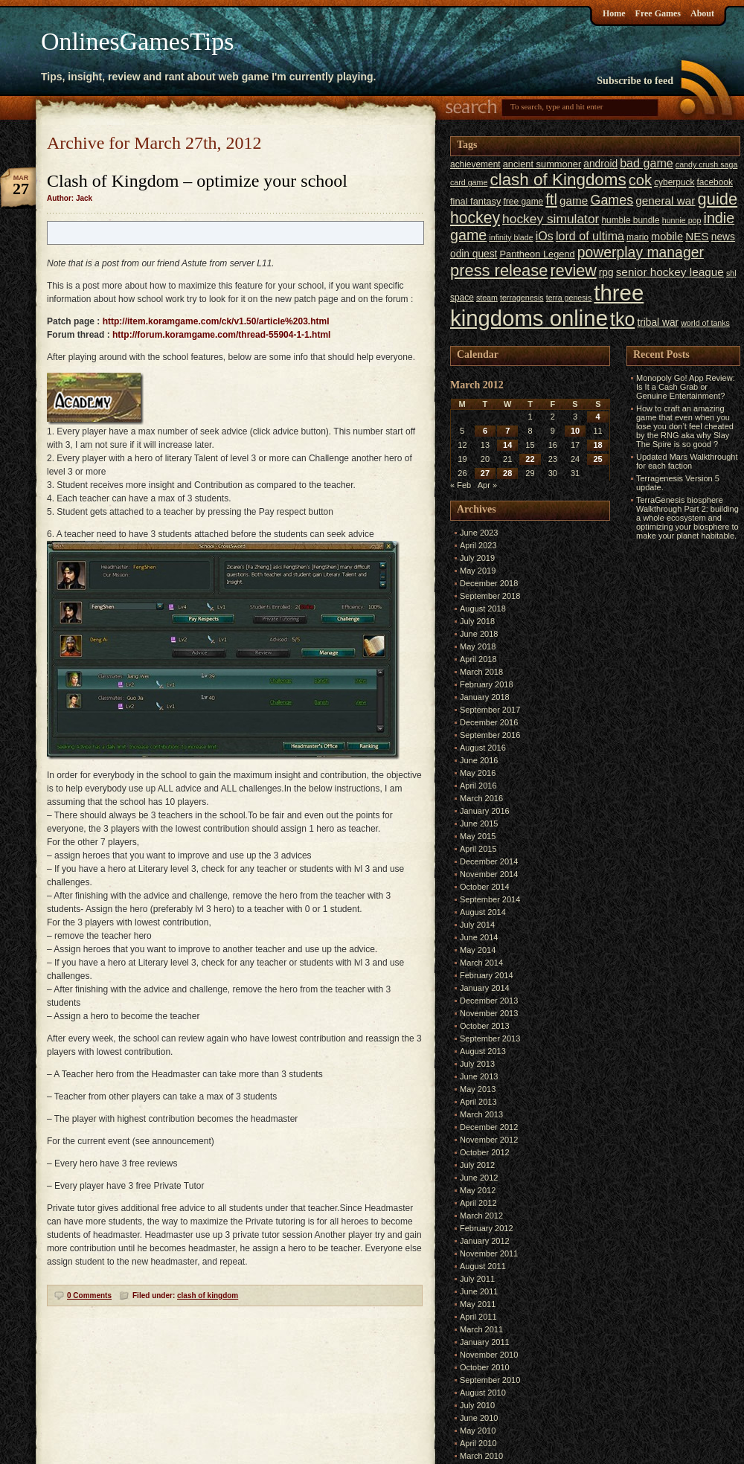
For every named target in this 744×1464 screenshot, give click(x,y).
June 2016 (479, 760)
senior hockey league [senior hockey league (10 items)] (670, 272)
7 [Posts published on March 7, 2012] (507, 430)
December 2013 (489, 1000)
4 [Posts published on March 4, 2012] (598, 416)
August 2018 (483, 608)
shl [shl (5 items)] (731, 273)
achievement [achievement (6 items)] (475, 164)
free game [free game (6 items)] (524, 201)
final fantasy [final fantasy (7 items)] (475, 201)
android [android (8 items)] (600, 164)
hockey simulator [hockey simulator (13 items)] (550, 218)
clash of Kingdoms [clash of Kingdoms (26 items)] (558, 179)
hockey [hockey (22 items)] (475, 217)
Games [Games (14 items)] (611, 200)
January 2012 (485, 1240)
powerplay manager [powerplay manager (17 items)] (640, 252)
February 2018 (486, 684)
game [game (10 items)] (573, 200)
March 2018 (481, 671)
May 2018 (478, 646)
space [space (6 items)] (462, 297)
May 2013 (478, 1089)
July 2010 (477, 1405)
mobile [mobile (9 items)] (667, 237)
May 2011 (478, 1304)
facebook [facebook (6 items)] (715, 182)
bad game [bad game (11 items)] (646, 163)
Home (614, 13)
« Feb (460, 485)
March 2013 (481, 1114)
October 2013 (485, 1025)
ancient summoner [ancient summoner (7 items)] (542, 164)
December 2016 (489, 722)
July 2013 (477, 1063)
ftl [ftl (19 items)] (551, 199)
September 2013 (490, 1038)
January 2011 (485, 1342)
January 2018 (485, 697)
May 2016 (478, 772)
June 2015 (479, 823)
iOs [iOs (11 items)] (545, 236)
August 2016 (483, 747)
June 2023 (479, 532)
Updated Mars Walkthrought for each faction (687, 461)
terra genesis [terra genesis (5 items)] (569, 297)
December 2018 (489, 583)
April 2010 (478, 1443)
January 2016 (485, 810)
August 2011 (483, 1266)
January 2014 (485, 987)
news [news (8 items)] (723, 237)
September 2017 (490, 709)
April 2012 (478, 1202)
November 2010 (489, 1354)
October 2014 (485, 886)
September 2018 (490, 595)
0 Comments (89, 1295)
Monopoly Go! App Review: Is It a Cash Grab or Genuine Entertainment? (685, 386)
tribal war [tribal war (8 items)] (658, 322)
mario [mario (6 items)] (637, 237)
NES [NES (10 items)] (697, 236)
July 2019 (477, 557)
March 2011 (481, 1329)
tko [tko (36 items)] (622, 319)
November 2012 (489, 1139)
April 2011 (478, 1316)
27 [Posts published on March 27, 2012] (485, 473)
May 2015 (478, 836)
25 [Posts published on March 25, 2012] (597, 459)
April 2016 (478, 785)
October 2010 (485, 1367)
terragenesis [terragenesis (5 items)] (522, 297)
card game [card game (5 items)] (468, 182)
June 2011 (479, 1291)
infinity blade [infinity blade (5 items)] (511, 237)
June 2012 (479, 1177)
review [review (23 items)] (573, 271)
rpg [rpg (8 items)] (606, 272)
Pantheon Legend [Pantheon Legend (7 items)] (536, 254)
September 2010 (490, 1379)
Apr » (487, 485)
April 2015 (478, 848)
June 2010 (479, 1417)
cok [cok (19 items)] (640, 180)
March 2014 (481, 962)
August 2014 (483, 912)
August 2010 (483, 1392)
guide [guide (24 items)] (718, 199)
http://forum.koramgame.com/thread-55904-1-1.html (221, 335)
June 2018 (479, 633)
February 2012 (486, 1228)
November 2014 (489, 874)
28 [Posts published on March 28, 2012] (507, 473)
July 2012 (477, 1164)
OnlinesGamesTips (137, 41)
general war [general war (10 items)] (665, 200)
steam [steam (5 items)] (487, 297)
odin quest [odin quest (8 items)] (473, 254)
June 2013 (479, 1076)
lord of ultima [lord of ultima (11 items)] (590, 236)
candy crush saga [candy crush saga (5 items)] (707, 164)
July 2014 (477, 924)
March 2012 (481, 1215)
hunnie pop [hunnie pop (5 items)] (682, 220)
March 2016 (481, 798)
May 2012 (478, 1190)
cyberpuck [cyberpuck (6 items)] (674, 182)
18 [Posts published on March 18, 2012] (597, 444)
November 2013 (489, 1013)
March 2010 (481, 1455)
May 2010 (478, 1430)
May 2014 (478, 950)
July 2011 (477, 1278)
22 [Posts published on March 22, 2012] (529, 459)
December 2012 (489, 1127)
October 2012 (485, 1152)
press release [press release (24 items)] (499, 270)
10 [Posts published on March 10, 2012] (575, 430)
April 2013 (478, 1101)
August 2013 (483, 1051)
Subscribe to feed (635, 80)
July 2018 (477, 621)
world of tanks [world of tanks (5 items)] (705, 322)
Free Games (658, 13)
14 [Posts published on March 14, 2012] (507, 444)
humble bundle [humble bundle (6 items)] (630, 220)
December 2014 (489, 861)
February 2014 (486, 975)
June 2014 (479, 937)
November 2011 (489, 1253)
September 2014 (490, 899)
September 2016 (490, 735)
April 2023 (478, 545)
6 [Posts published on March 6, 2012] (485, 430)
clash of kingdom (207, 1295)
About (702, 13)
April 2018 (478, 659)
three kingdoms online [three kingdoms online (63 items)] (547, 305)
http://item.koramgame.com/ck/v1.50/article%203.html (216, 321)
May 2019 (478, 570)
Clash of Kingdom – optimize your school (197, 180)
